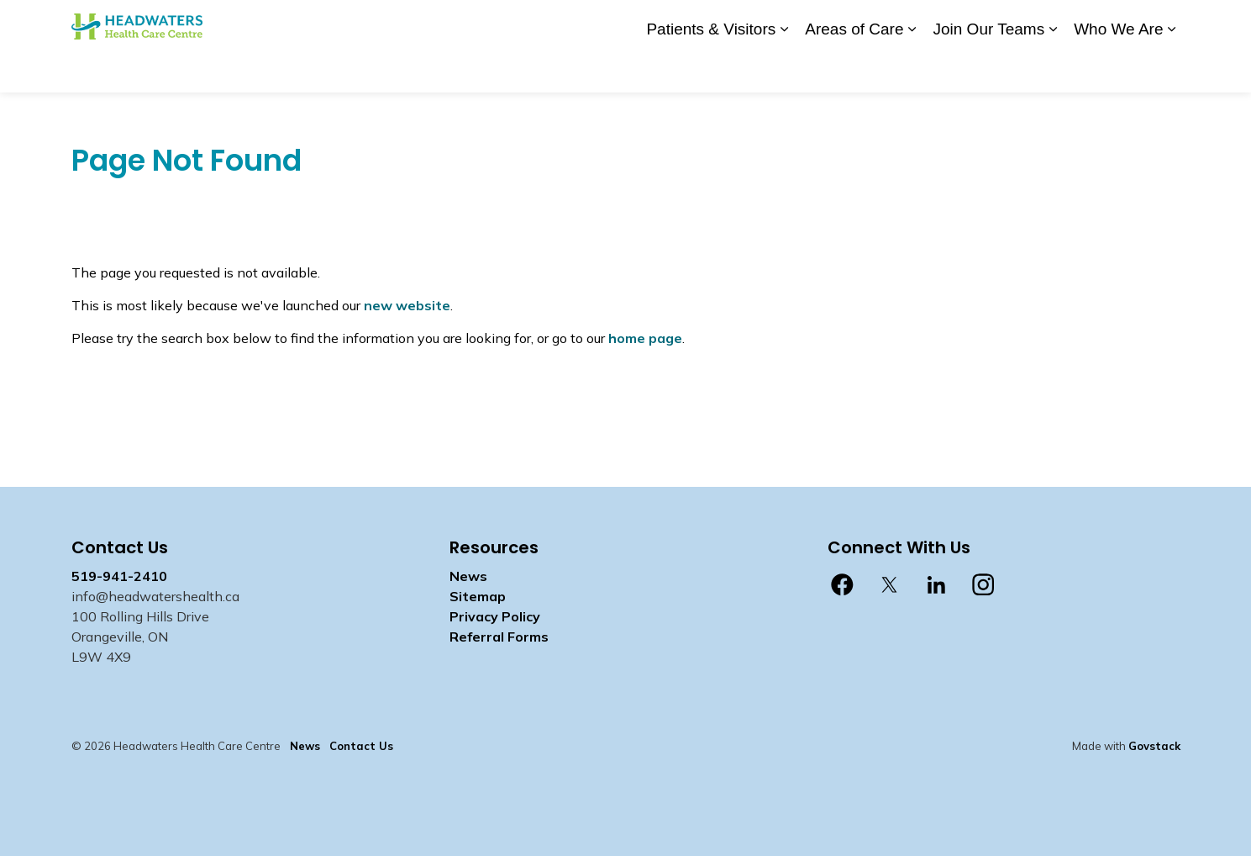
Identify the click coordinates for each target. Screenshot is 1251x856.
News (772, 22)
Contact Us (835, 22)
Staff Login (913, 22)
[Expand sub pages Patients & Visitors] (783, 69)
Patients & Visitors (710, 68)
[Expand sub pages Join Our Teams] (1052, 69)
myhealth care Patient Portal (1046, 22)
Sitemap (477, 596)
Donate (719, 22)
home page (645, 338)
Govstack (1154, 746)
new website (407, 305)
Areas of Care (854, 68)
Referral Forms (499, 636)
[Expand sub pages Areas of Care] (911, 69)
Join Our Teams (988, 68)
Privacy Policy (494, 616)
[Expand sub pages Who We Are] (1172, 69)
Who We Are (1118, 68)
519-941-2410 (119, 576)
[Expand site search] (1163, 23)
